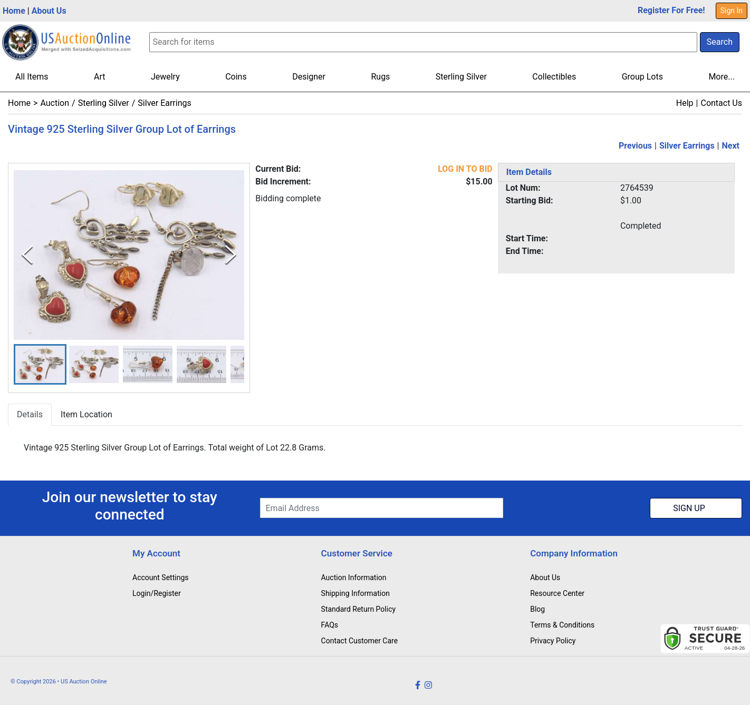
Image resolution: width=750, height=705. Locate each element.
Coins (236, 77)
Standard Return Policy (358, 609)
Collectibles (554, 77)
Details (30, 414)
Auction (54, 103)
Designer (308, 77)
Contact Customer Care (359, 641)
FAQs (330, 625)
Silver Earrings (164, 103)
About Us (49, 11)
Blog (537, 609)
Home (14, 11)
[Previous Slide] (27, 254)
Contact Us (721, 103)
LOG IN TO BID (465, 169)
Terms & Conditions (562, 625)
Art (99, 77)
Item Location (86, 414)
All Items (32, 77)
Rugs (380, 77)
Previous (635, 146)
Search (720, 42)
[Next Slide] (230, 254)
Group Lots (642, 77)
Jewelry (165, 77)
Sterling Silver (461, 77)
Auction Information (354, 577)
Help (685, 103)
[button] (40, 364)
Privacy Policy (552, 641)
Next (730, 146)
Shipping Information (355, 593)
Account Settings (160, 577)
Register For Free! (671, 10)
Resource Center (557, 593)
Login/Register (156, 593)
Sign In (731, 10)
